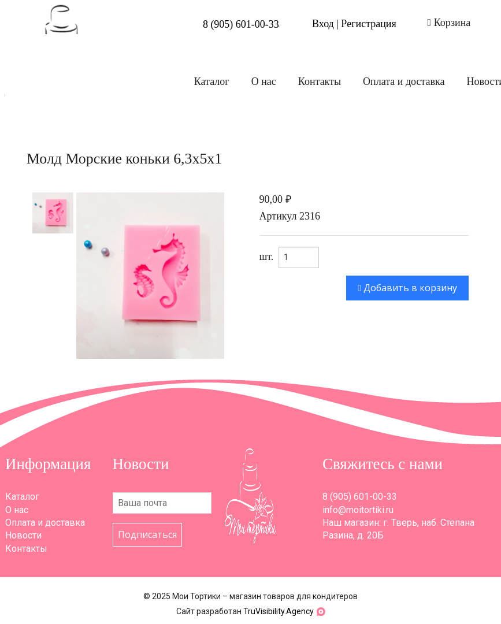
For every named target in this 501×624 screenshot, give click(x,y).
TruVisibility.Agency (278, 611)
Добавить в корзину (407, 287)
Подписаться (147, 534)
